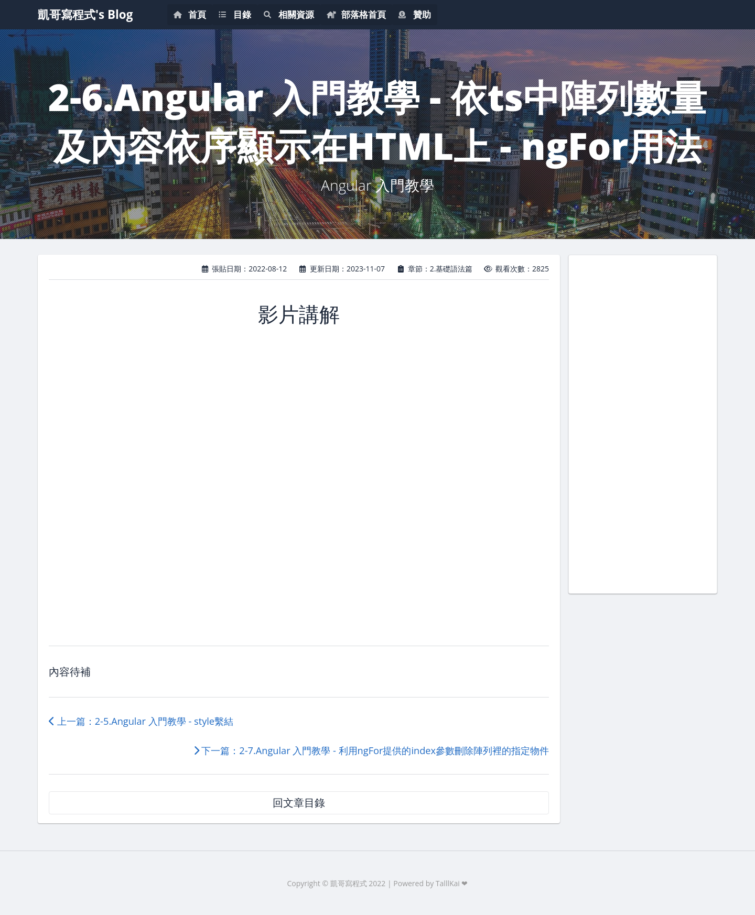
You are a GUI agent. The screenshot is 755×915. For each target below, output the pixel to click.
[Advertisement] (642, 423)
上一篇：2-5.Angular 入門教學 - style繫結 (141, 721)
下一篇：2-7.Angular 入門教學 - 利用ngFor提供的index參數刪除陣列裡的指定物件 (371, 750)
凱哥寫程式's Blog (85, 14)
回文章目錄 (299, 803)
